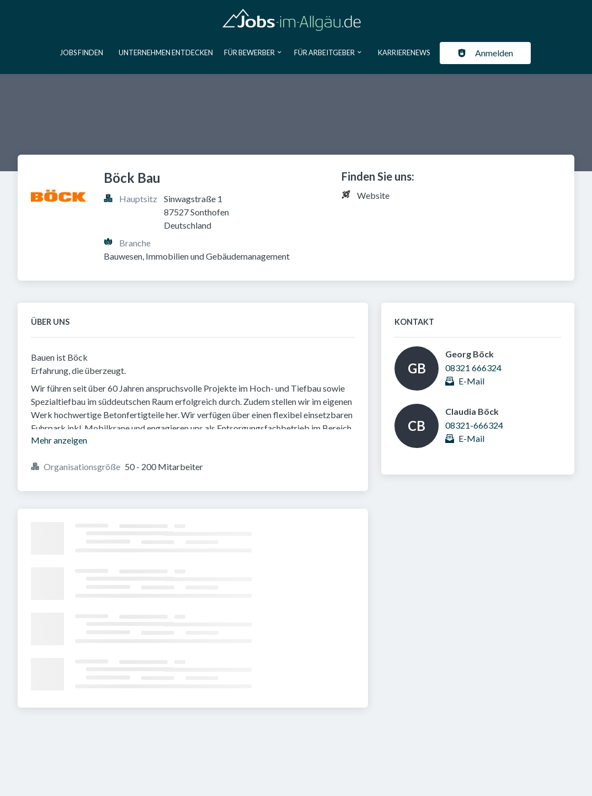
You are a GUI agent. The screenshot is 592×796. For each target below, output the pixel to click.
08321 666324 (473, 367)
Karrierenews (404, 52)
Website (373, 195)
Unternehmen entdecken (166, 52)
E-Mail (471, 381)
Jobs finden (81, 52)
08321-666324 (474, 425)
